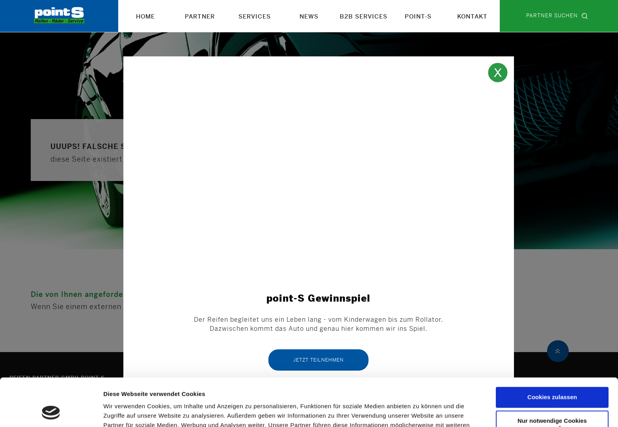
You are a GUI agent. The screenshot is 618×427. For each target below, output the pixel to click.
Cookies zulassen (552, 352)
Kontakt (472, 17)
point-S (418, 17)
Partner (200, 17)
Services (254, 17)
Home (145, 17)
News (309, 17)
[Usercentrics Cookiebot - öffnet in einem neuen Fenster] (51, 412)
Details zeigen (125, 411)
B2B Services (363, 17)
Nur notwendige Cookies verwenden (552, 380)
